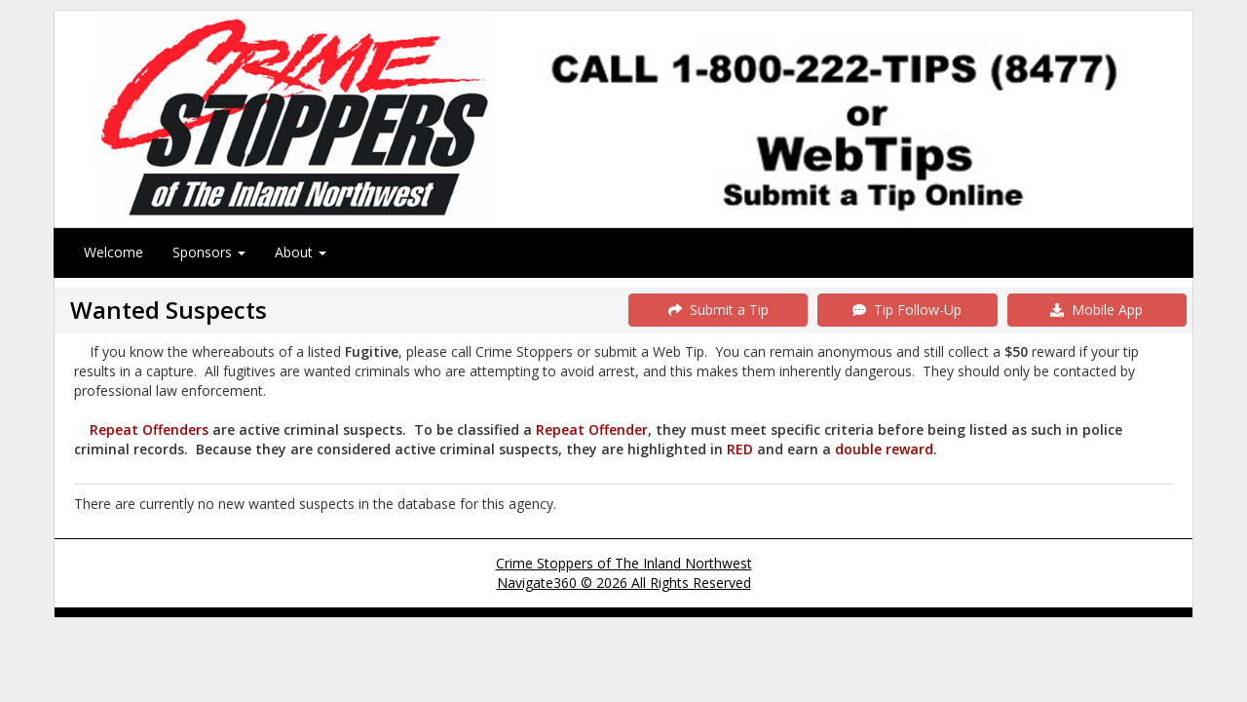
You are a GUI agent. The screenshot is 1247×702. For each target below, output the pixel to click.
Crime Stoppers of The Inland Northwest (624, 563)
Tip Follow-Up (907, 309)
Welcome (113, 252)
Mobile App (1096, 309)
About (300, 252)
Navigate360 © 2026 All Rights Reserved (624, 582)
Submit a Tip (718, 309)
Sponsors (209, 252)
